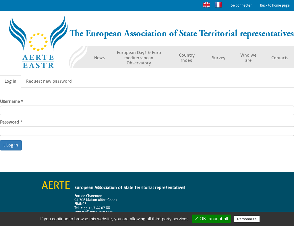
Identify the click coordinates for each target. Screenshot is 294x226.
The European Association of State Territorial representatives (181, 33)
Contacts (279, 57)
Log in (13, 83)
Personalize (247, 219)
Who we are (248, 58)
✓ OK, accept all (211, 218)
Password (11, 122)
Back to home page (275, 5)
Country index (187, 58)
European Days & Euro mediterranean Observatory (139, 58)
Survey (218, 57)
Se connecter (241, 5)
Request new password (49, 81)
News (99, 57)
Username (11, 101)
